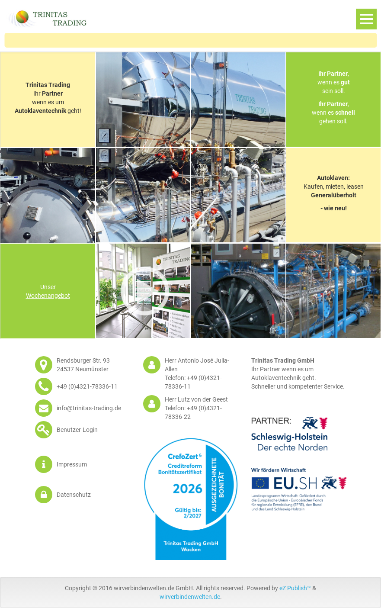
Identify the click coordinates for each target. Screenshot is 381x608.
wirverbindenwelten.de (190, 596)
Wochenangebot (48, 295)
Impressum (72, 464)
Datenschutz (74, 494)
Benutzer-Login (77, 429)
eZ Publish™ (295, 588)
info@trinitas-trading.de (89, 408)
